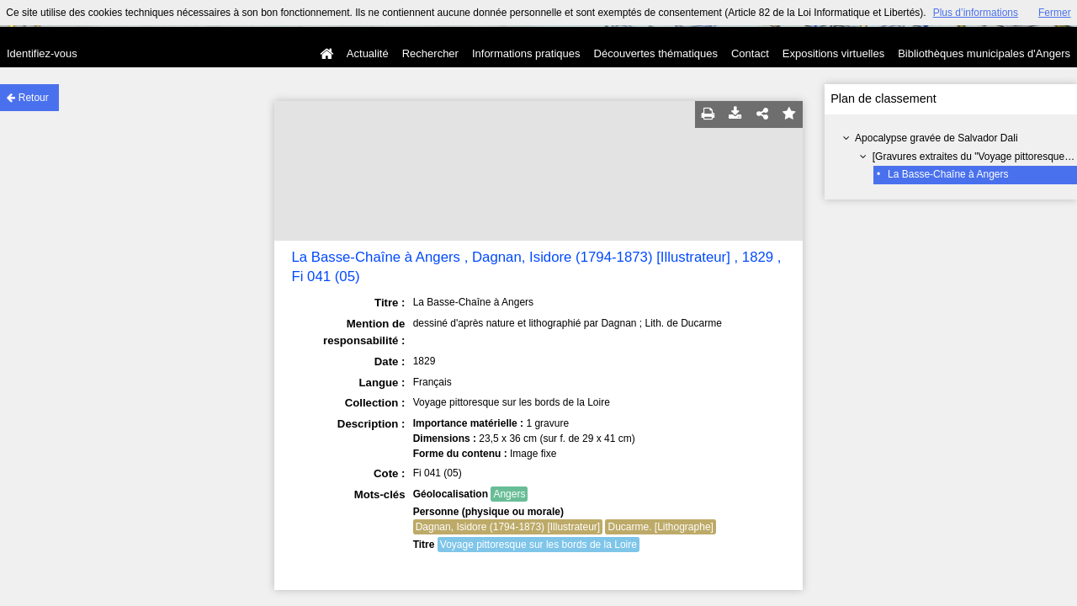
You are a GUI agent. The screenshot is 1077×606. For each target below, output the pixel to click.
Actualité (368, 53)
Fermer (1054, 13)
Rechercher (430, 53)
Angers (509, 494)
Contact (750, 53)
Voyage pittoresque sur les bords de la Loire (538, 544)
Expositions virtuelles (833, 53)
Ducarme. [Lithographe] (660, 527)
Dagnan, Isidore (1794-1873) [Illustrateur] (508, 527)
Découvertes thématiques (656, 53)
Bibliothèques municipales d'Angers (984, 53)
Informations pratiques (526, 53)
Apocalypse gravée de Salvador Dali (936, 138)
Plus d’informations (975, 13)
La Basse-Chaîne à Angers (948, 174)
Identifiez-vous (42, 53)
